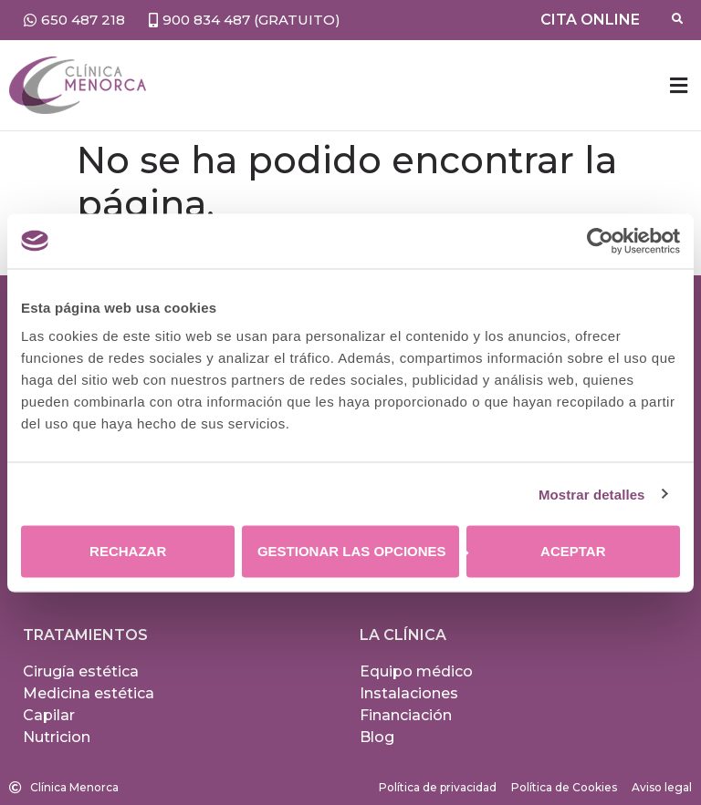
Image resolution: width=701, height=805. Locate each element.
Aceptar (572, 551)
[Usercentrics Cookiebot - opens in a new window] (600, 240)
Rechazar (127, 551)
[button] (678, 85)
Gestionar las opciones (358, 551)
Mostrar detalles (592, 493)
